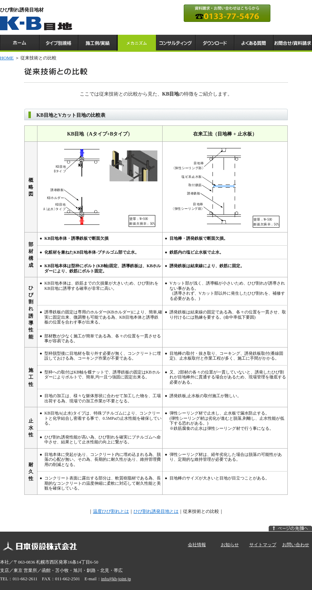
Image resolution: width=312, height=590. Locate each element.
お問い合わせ (295, 544)
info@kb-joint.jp (116, 578)
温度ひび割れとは (111, 511)
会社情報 (197, 544)
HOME (7, 57)
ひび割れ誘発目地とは (156, 511)
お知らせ (230, 544)
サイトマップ (262, 544)
